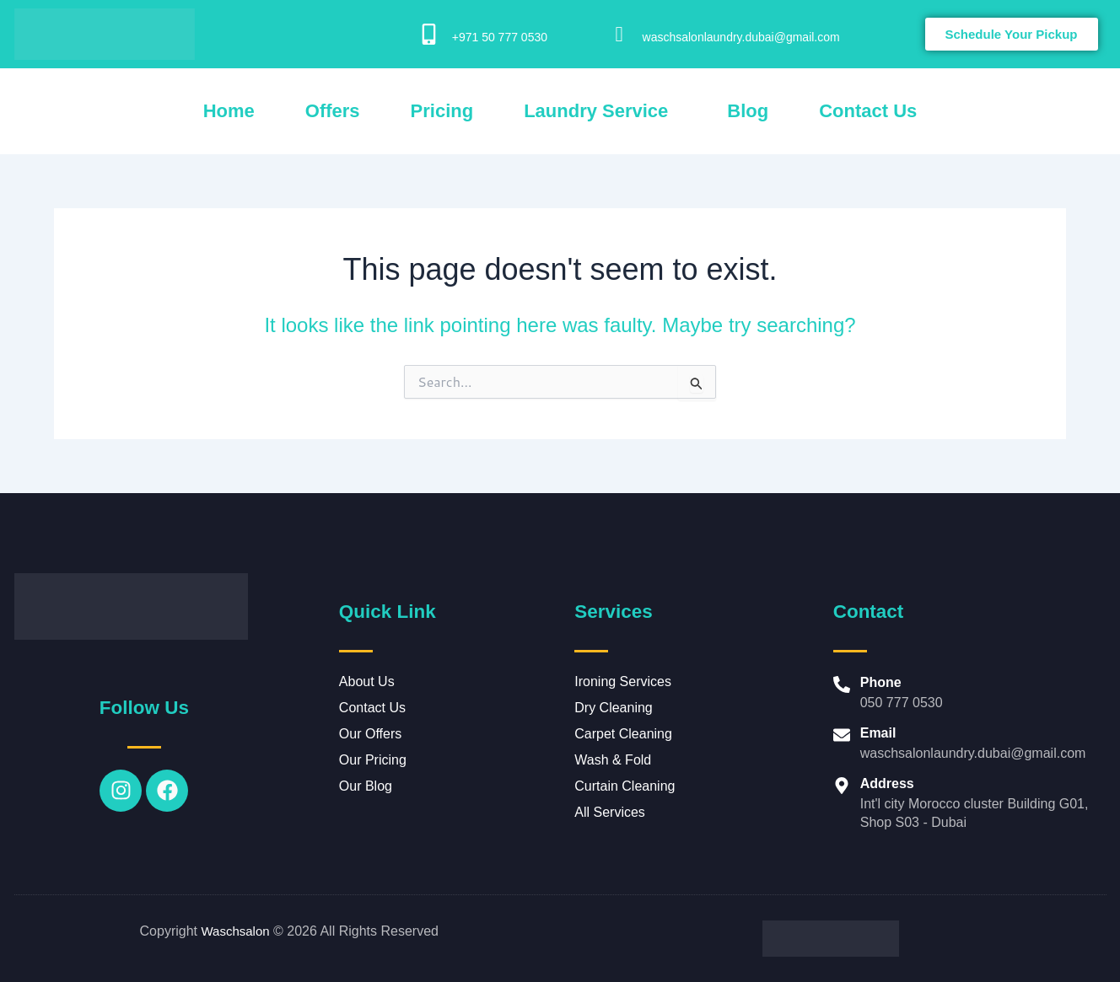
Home (229, 110)
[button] (600, 111)
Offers (332, 110)
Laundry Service (596, 110)
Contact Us (868, 110)
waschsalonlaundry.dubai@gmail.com (741, 37)
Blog (747, 110)
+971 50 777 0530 (499, 37)
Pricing (442, 110)
